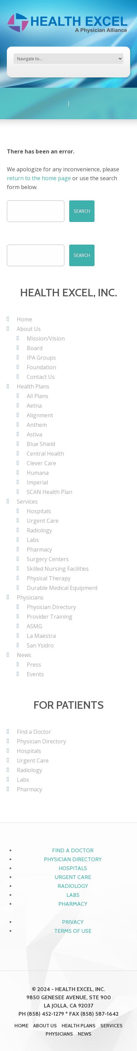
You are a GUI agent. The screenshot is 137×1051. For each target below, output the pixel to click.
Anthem (37, 425)
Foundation (41, 367)
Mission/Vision (46, 338)
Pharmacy (39, 549)
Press (34, 664)
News (24, 655)
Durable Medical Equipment (62, 588)
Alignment (40, 415)
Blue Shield (41, 444)
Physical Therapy (49, 578)
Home (24, 319)
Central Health (45, 453)
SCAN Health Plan (49, 492)
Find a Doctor (34, 731)
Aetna (34, 405)
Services (27, 501)
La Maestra (41, 636)
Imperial (37, 482)
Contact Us (41, 377)
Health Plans (33, 386)
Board (34, 348)
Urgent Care (43, 520)
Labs (33, 540)
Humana (38, 473)
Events (35, 674)
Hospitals (39, 511)
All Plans (37, 396)
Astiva (34, 434)
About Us (29, 329)
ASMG (34, 626)
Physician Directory (51, 607)
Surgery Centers (48, 559)
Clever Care (41, 463)
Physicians (30, 597)
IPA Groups (41, 357)
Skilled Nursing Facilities (58, 568)
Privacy (73, 922)
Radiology (39, 530)
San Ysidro (40, 645)
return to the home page (39, 178)
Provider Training (49, 616)
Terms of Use (72, 931)
